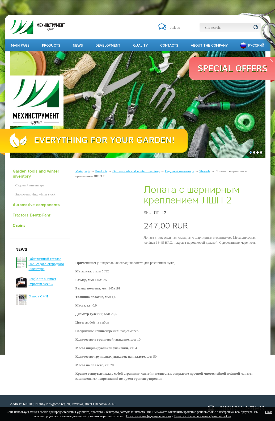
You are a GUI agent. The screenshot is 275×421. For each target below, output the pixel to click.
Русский (256, 45)
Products (101, 171)
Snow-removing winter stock (35, 194)
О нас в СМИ (38, 296)
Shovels (204, 171)
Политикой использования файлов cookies (202, 416)
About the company (209, 45)
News (78, 45)
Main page (82, 171)
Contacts (169, 45)
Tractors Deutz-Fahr (31, 215)
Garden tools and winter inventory (36, 174)
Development (107, 45)
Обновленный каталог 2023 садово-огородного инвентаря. (46, 264)
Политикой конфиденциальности (148, 416)
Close (268, 412)
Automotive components (36, 204)
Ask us (175, 28)
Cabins (19, 225)
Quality (140, 45)
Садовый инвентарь (29, 185)
